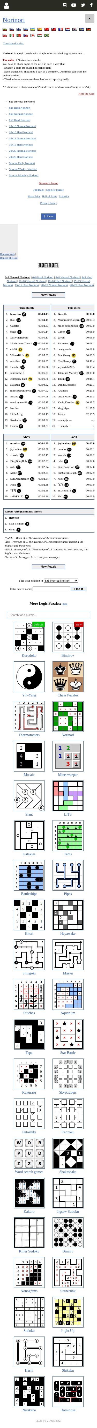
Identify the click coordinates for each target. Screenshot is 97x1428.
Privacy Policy (48, 202)
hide (65, 603)
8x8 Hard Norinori (19, 119)
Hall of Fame (49, 196)
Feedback (38, 189)
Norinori (14, 19)
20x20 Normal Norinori (22, 150)
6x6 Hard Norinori (19, 107)
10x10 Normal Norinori (22, 126)
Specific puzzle (55, 189)
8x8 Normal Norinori (21, 113)
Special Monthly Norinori (24, 175)
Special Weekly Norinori (23, 169)
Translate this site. (13, 43)
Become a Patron (48, 182)
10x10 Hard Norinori (21, 132)
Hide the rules (86, 93)
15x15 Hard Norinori (21, 144)
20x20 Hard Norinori (21, 156)
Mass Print (34, 196)
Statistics (64, 196)
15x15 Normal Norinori (22, 138)
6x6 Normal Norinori (22, 101)
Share (50, 216)
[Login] (6, 5)
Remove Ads (7, 253)
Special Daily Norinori (22, 163)
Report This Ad (9, 257)
